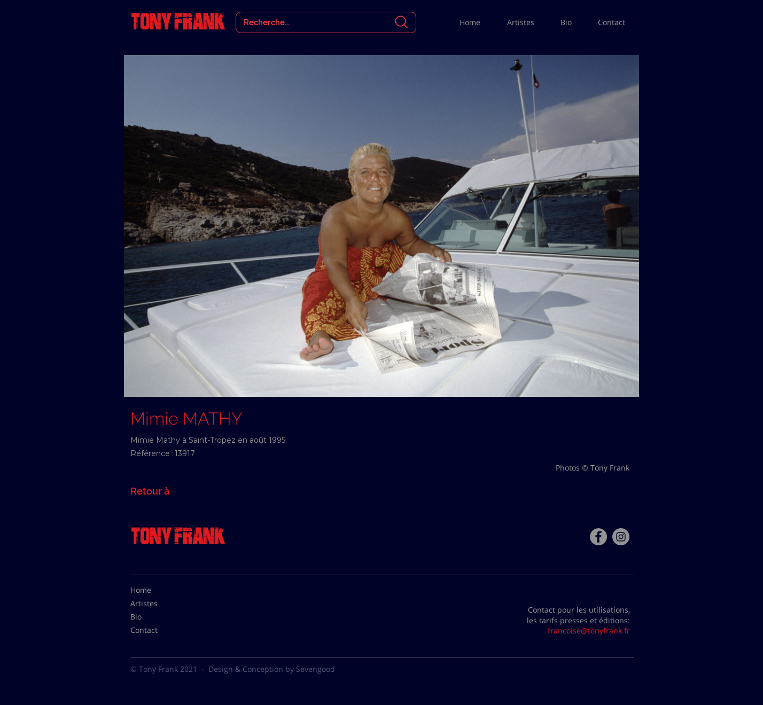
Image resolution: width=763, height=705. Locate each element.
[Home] (157, 590)
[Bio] (157, 617)
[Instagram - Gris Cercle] (620, 536)
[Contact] (157, 630)
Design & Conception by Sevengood (271, 669)
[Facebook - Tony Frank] (598, 536)
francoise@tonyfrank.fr (589, 630)
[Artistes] (157, 603)
